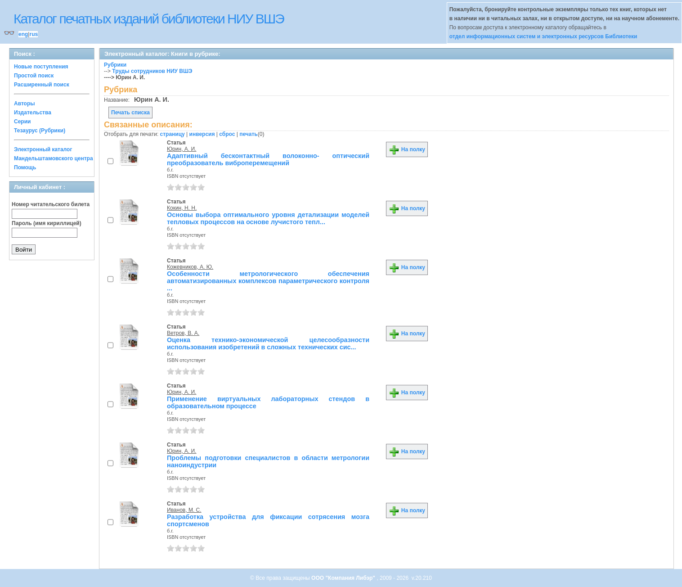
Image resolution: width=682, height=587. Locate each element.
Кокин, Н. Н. (182, 208)
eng (23, 34)
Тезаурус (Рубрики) (39, 130)
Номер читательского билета (51, 204)
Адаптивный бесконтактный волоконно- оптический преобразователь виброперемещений (268, 159)
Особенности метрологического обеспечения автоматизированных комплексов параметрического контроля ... (268, 281)
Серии (22, 121)
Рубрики (115, 65)
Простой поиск (34, 75)
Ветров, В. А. (183, 333)
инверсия (202, 134)
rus (33, 34)
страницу (172, 134)
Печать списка (130, 112)
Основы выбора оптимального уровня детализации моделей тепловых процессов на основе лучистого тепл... (268, 218)
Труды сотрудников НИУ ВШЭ (152, 71)
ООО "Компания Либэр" (344, 578)
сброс (227, 134)
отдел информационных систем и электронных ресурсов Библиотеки (543, 36)
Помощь (25, 167)
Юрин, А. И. (181, 149)
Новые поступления (41, 66)
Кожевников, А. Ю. (190, 267)
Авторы (24, 103)
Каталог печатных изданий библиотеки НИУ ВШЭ (148, 18)
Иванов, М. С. (184, 510)
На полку (407, 149)
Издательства (32, 112)
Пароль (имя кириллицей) (46, 223)
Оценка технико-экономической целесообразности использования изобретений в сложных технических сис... (268, 343)
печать (248, 134)
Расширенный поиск (41, 84)
